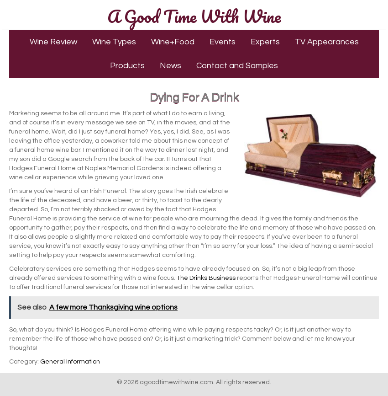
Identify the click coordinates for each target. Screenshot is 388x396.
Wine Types (114, 41)
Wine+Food (172, 41)
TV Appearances (327, 41)
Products (127, 65)
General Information (70, 362)
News (170, 65)
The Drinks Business (206, 278)
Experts (265, 41)
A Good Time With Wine (194, 16)
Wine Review (53, 41)
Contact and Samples (237, 65)
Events (223, 41)
